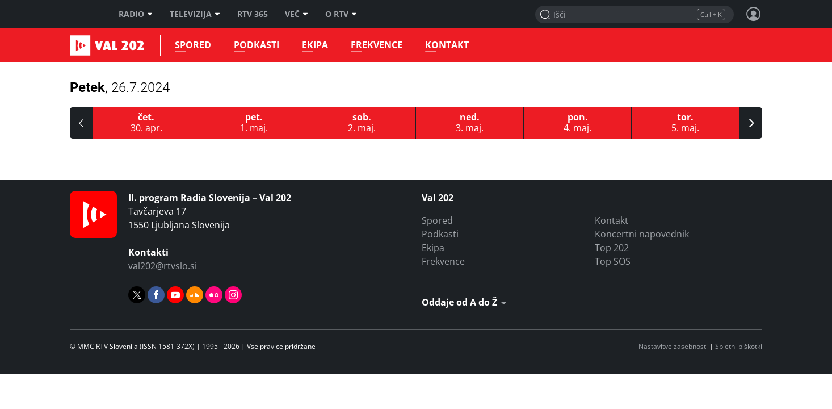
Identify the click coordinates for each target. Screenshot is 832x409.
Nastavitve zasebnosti (673, 346)
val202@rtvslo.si (162, 266)
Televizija (195, 14)
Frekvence (376, 45)
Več (296, 14)
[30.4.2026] (146, 123)
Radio (136, 14)
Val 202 (84, 45)
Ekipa (315, 45)
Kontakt (447, 45)
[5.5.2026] (685, 123)
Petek (120, 87)
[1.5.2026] (254, 123)
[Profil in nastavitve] (753, 14)
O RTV (341, 14)
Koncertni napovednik (642, 234)
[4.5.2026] (578, 123)
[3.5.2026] (470, 123)
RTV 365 (252, 14)
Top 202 (612, 247)
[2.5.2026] (362, 123)
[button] (81, 123)
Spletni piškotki (738, 346)
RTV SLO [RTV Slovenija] (84, 14)
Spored (193, 45)
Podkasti (256, 45)
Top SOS (613, 261)
